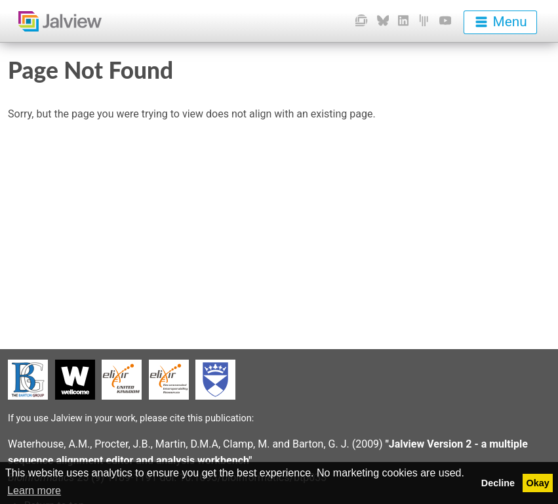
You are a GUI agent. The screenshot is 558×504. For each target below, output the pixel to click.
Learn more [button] (34, 490)
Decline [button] (498, 483)
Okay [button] (538, 483)
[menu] (500, 22)
